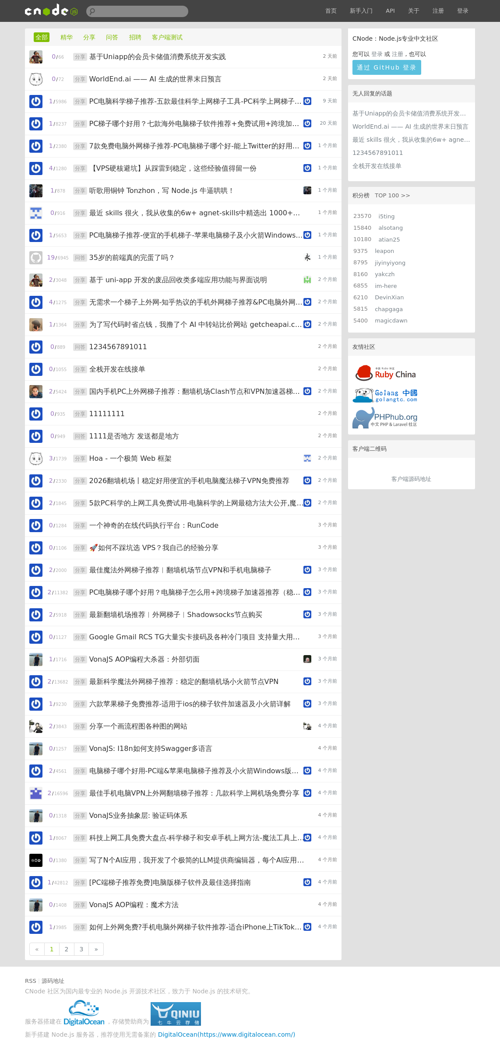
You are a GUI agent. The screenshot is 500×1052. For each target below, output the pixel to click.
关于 (413, 10)
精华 (66, 37)
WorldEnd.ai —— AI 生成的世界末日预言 (410, 126)
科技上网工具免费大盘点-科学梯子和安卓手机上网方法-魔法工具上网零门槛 (197, 838)
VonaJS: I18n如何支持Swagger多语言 (151, 748)
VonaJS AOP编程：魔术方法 (134, 905)
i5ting (386, 216)
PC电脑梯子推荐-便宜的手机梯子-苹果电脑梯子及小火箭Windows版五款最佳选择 (197, 235)
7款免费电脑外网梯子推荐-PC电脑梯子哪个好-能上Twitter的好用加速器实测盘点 (197, 146)
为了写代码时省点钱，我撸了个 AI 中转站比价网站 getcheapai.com (197, 324)
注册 (438, 10)
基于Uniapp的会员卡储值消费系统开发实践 (411, 113)
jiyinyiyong (390, 262)
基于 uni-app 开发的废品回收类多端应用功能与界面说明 (178, 280)
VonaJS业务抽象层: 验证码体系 (138, 815)
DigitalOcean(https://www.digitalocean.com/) (227, 1034)
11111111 (107, 414)
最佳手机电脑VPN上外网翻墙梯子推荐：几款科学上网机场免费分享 (194, 793)
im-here (386, 286)
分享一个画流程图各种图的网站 (138, 726)
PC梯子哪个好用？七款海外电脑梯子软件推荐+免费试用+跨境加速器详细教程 (197, 123)
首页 (331, 10)
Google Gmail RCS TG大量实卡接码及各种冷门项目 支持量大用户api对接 (197, 637)
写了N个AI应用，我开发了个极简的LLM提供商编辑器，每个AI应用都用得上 (197, 860)
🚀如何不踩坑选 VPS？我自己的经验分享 (154, 548)
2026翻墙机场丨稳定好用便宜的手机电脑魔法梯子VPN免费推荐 (189, 481)
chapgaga (389, 309)
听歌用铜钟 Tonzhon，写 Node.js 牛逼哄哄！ (162, 190)
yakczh (384, 274)
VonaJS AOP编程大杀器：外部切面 (144, 659)
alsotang (390, 227)
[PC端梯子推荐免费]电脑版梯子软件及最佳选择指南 (170, 882)
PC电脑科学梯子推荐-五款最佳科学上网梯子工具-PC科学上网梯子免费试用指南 (197, 101)
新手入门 (361, 10)
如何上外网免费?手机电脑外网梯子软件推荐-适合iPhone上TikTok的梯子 (197, 927)
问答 (112, 37)
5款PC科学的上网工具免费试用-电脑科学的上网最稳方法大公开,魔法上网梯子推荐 (197, 503)
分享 (89, 37)
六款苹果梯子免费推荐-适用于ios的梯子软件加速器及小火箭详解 (190, 704)
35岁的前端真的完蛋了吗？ (132, 257)
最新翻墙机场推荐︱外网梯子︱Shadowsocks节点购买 (176, 614)
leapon (384, 251)
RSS (30, 981)
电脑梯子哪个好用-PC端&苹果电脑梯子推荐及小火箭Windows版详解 (197, 771)
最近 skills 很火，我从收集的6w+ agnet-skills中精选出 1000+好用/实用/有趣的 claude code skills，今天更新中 (411, 139)
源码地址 (53, 981)
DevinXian (389, 297)
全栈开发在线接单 (376, 165)
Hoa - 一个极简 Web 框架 (130, 458)
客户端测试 (167, 37)
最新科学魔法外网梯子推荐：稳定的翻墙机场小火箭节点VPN (184, 681)
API (390, 10)
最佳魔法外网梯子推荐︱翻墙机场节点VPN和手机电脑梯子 (180, 570)
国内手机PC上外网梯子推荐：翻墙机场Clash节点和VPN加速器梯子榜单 (197, 391)
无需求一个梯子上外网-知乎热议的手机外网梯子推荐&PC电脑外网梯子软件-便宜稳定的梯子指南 (197, 302)
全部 (41, 37)
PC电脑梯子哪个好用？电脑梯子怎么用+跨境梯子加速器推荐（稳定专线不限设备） (197, 592)
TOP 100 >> (392, 195)
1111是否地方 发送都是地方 (134, 436)
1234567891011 (377, 152)
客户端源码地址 (411, 479)
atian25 (389, 239)
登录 (462, 10)
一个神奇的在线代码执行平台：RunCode (154, 525)
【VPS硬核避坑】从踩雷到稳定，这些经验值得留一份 (173, 168)
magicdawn (391, 320)
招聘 (135, 37)
